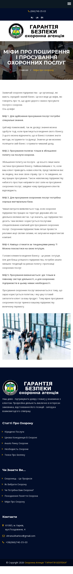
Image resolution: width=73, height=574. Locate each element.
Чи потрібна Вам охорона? (19, 490)
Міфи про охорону (43, 69)
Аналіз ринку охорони (16, 443)
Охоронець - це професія (18, 478)
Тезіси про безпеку (15, 454)
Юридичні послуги (14, 431)
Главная (23, 69)
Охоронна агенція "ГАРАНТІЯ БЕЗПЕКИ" (46, 562)
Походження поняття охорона (21, 495)
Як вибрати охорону (16, 484)
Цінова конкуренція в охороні (21, 437)
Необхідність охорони (16, 449)
